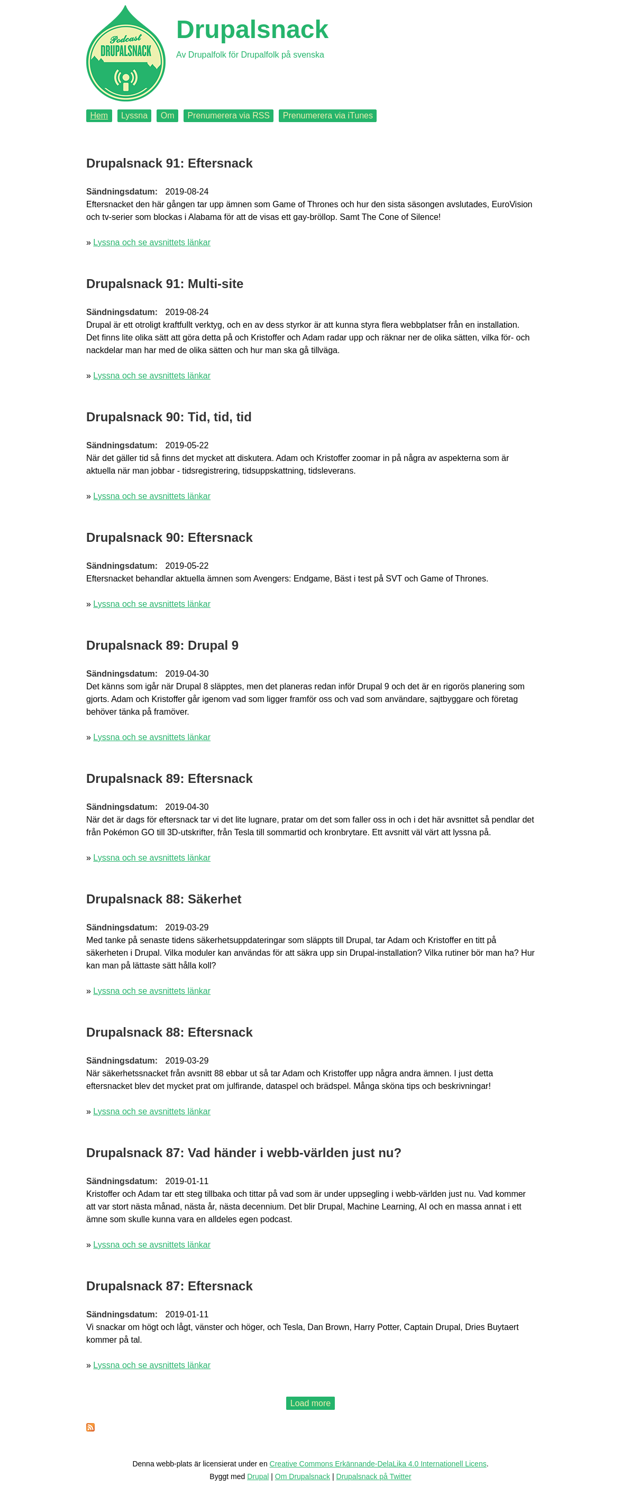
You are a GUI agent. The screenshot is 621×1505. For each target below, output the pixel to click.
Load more (310, 1403)
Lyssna (134, 115)
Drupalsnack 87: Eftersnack (169, 1286)
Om (168, 115)
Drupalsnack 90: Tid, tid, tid (169, 417)
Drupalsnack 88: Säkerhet (163, 899)
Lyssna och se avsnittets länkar (152, 242)
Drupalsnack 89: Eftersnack (169, 778)
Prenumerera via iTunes (328, 115)
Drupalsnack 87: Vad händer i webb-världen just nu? (243, 1153)
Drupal (258, 1476)
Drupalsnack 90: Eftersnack (169, 537)
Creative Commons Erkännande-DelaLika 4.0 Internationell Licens (378, 1464)
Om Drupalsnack (302, 1476)
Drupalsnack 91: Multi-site (164, 283)
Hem (99, 115)
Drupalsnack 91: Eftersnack (169, 163)
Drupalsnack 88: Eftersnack (169, 1032)
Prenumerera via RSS (228, 115)
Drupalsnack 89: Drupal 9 (162, 645)
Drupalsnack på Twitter (374, 1476)
